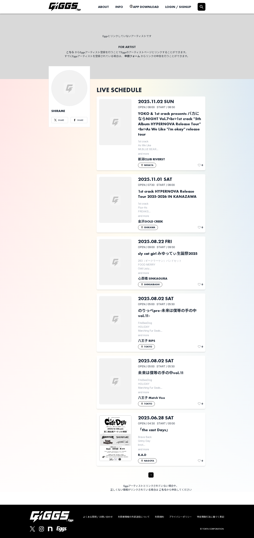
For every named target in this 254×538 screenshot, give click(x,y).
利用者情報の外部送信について (134, 516)
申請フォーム (132, 56)
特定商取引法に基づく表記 (210, 516)
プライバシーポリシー (180, 516)
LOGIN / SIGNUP (178, 7)
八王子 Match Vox (151, 398)
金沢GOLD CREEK (150, 221)
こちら (70, 52)
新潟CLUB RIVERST (151, 159)
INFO (119, 7)
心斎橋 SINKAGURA (152, 278)
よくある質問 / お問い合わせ (98, 516)
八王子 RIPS (146, 341)
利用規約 (159, 516)
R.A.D (142, 455)
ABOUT (103, 7)
